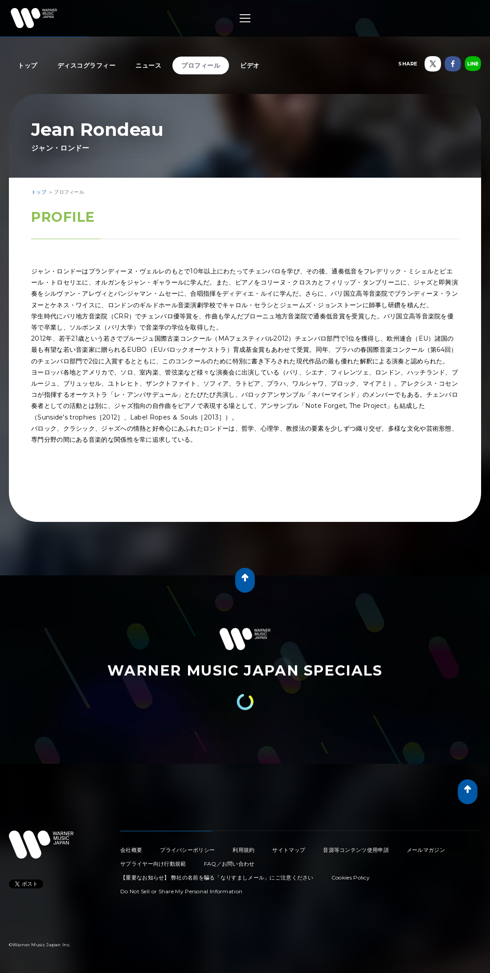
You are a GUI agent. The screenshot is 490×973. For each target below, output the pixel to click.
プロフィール (200, 65)
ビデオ (250, 65)
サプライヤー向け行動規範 (153, 863)
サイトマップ (288, 850)
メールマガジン (426, 850)
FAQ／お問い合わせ (229, 863)
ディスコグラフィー (86, 65)
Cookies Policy (350, 877)
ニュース (148, 65)
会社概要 (131, 850)
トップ (27, 65)
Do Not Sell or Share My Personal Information (181, 891)
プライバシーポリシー (187, 850)
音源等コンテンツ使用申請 (356, 850)
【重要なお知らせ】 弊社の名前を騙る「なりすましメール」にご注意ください (217, 877)
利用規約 (243, 850)
